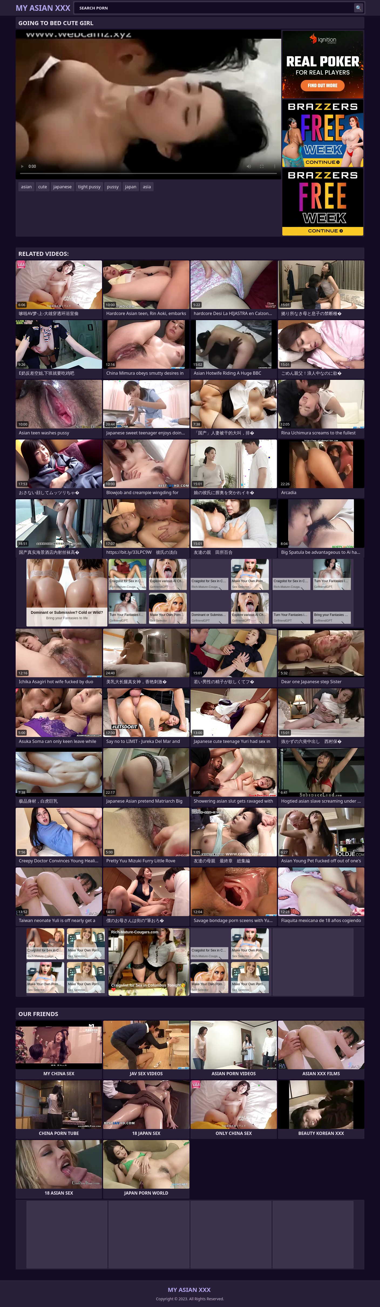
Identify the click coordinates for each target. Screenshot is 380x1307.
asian (26, 187)
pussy (112, 187)
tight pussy (89, 187)
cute (42, 187)
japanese (62, 187)
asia (147, 187)
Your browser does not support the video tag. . (148, 104)
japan (131, 187)
